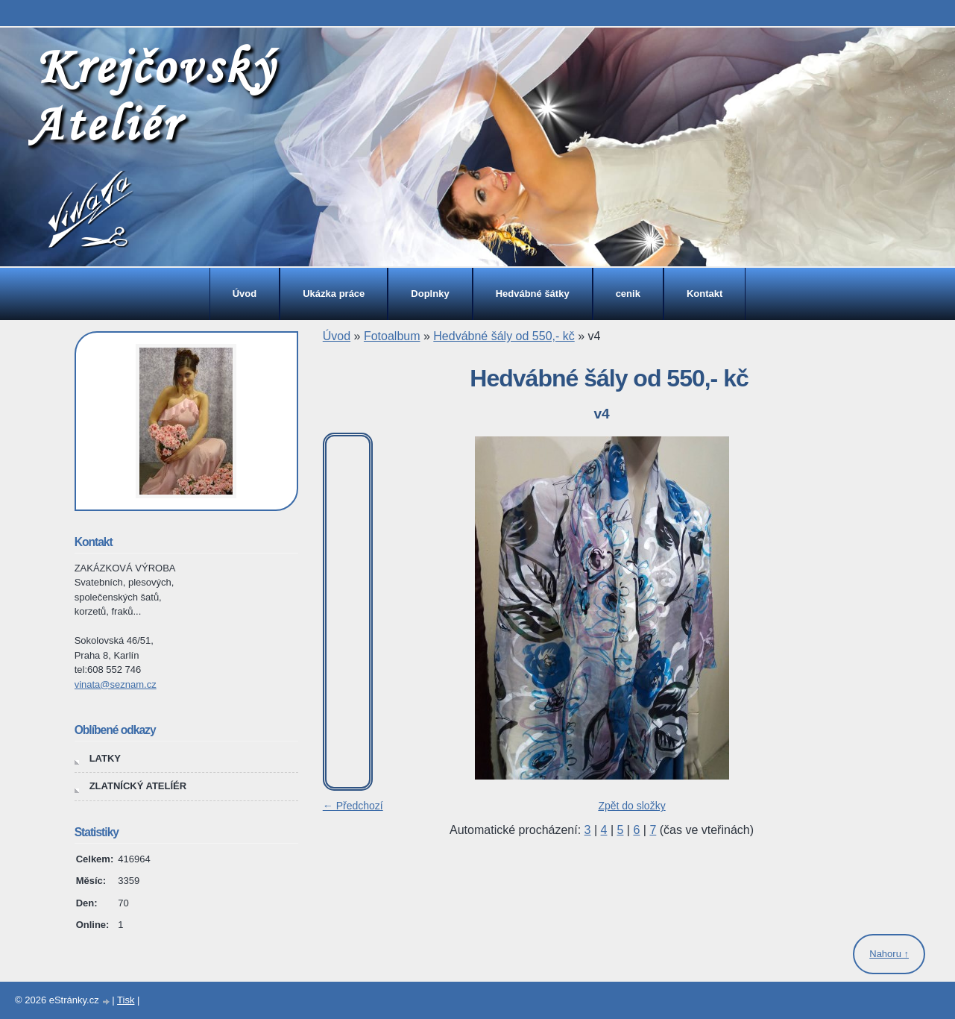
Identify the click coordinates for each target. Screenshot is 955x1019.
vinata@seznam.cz (116, 684)
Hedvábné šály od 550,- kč (503, 336)
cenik (628, 293)
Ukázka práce (334, 293)
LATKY (105, 758)
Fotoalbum (392, 336)
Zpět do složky (631, 806)
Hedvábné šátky (533, 293)
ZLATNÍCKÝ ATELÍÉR (137, 785)
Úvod (245, 293)
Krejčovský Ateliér (151, 94)
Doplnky (430, 293)
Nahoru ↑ (889, 953)
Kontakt (704, 293)
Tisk (125, 1000)
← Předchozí (353, 806)
